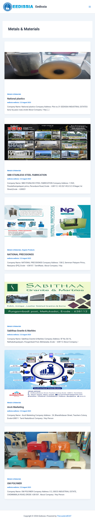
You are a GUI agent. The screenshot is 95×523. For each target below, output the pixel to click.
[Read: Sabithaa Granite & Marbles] (47, 297)
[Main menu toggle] (89, 6)
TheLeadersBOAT (64, 516)
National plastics (16, 98)
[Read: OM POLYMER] (47, 450)
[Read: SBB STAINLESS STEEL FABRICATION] (47, 142)
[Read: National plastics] (47, 65)
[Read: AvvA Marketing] (47, 374)
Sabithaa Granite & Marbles (21, 330)
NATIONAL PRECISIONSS (20, 254)
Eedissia (41, 6)
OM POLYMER (14, 483)
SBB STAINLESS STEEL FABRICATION (27, 175)
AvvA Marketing (15, 407)
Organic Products (28, 250)
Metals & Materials (14, 94)
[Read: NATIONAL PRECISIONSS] (47, 221)
